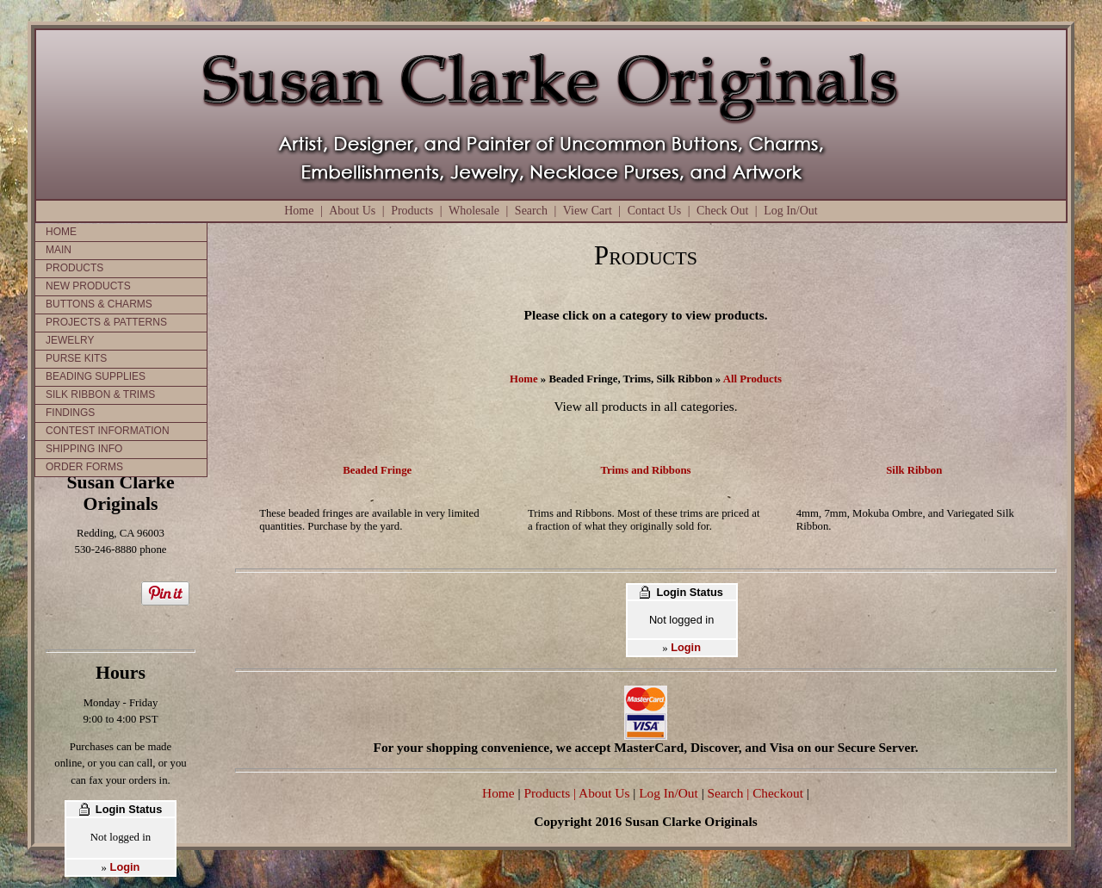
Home (298, 210)
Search (531, 210)
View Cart (587, 210)
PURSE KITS (76, 358)
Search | (727, 793)
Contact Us (655, 210)
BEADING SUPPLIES (95, 376)
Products (412, 210)
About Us (352, 210)
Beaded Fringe (377, 470)
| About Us (603, 793)
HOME (61, 232)
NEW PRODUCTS (88, 286)
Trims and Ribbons (645, 470)
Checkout (777, 793)
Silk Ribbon (914, 470)
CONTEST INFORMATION (108, 431)
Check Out (722, 210)
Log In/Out (791, 210)
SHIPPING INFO (84, 449)
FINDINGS (70, 413)
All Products (752, 379)
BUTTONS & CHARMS (99, 304)
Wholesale (474, 210)
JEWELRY (70, 340)
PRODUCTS (74, 268)
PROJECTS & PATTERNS (106, 322)
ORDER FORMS (84, 467)
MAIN (58, 250)
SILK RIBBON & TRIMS (100, 394)
